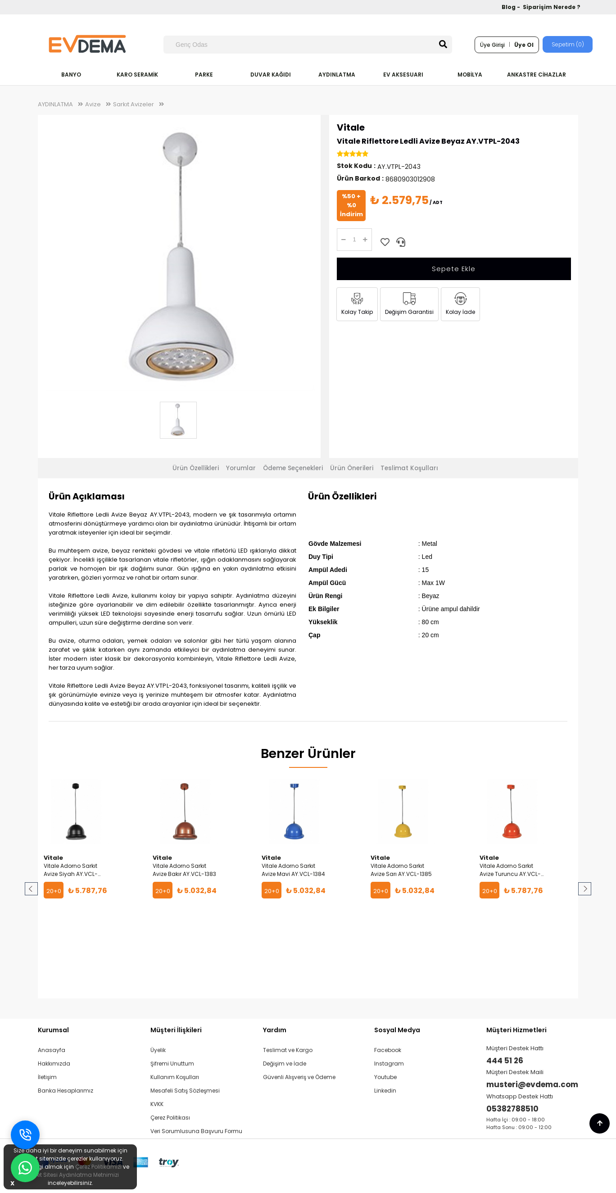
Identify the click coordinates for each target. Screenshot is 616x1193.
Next (584, 889)
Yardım (274, 1029)
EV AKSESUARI (403, 74)
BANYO (71, 74)
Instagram (389, 1063)
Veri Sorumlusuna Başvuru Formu (196, 1131)
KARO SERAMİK (137, 74)
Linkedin (385, 1090)
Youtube (385, 1077)
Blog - (511, 7)
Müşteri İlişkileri (176, 1029)
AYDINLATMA (336, 74)
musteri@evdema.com (532, 1084)
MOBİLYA (469, 74)
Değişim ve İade (284, 1063)
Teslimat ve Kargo (288, 1050)
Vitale (351, 127)
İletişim (47, 1077)
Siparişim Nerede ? (551, 7)
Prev (32, 889)
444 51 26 (504, 1061)
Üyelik (158, 1050)
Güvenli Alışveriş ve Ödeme (299, 1077)
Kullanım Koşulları (174, 1077)
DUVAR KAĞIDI (270, 74)
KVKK (156, 1104)
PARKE (204, 74)
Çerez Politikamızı (98, 1166)
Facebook (387, 1050)
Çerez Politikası (170, 1117)
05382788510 (512, 1109)
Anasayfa (51, 1050)
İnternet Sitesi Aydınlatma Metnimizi (70, 1175)
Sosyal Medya (397, 1029)
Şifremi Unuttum (172, 1063)
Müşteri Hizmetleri (516, 1029)
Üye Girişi (492, 45)
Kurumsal (53, 1029)
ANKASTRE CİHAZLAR (536, 74)
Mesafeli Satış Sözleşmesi (185, 1090)
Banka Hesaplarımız (65, 1090)
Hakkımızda (54, 1063)
